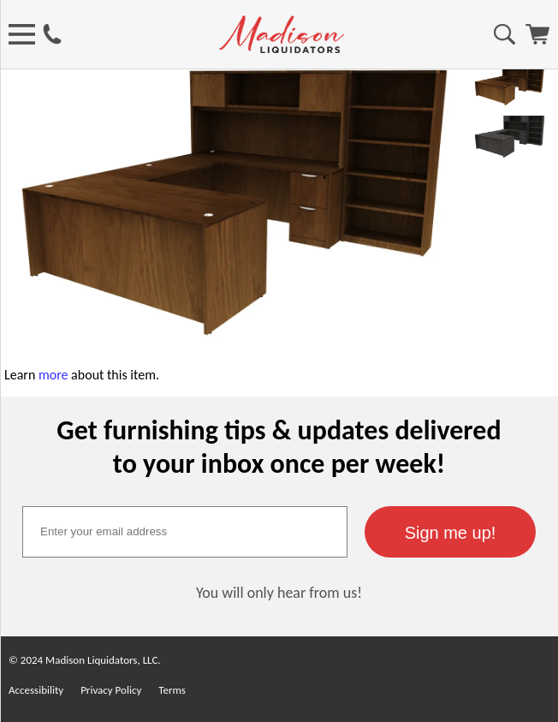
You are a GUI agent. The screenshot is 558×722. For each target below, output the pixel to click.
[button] (450, 532)
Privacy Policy (110, 689)
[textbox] (184, 532)
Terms (172, 689)
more (53, 375)
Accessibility (36, 689)
